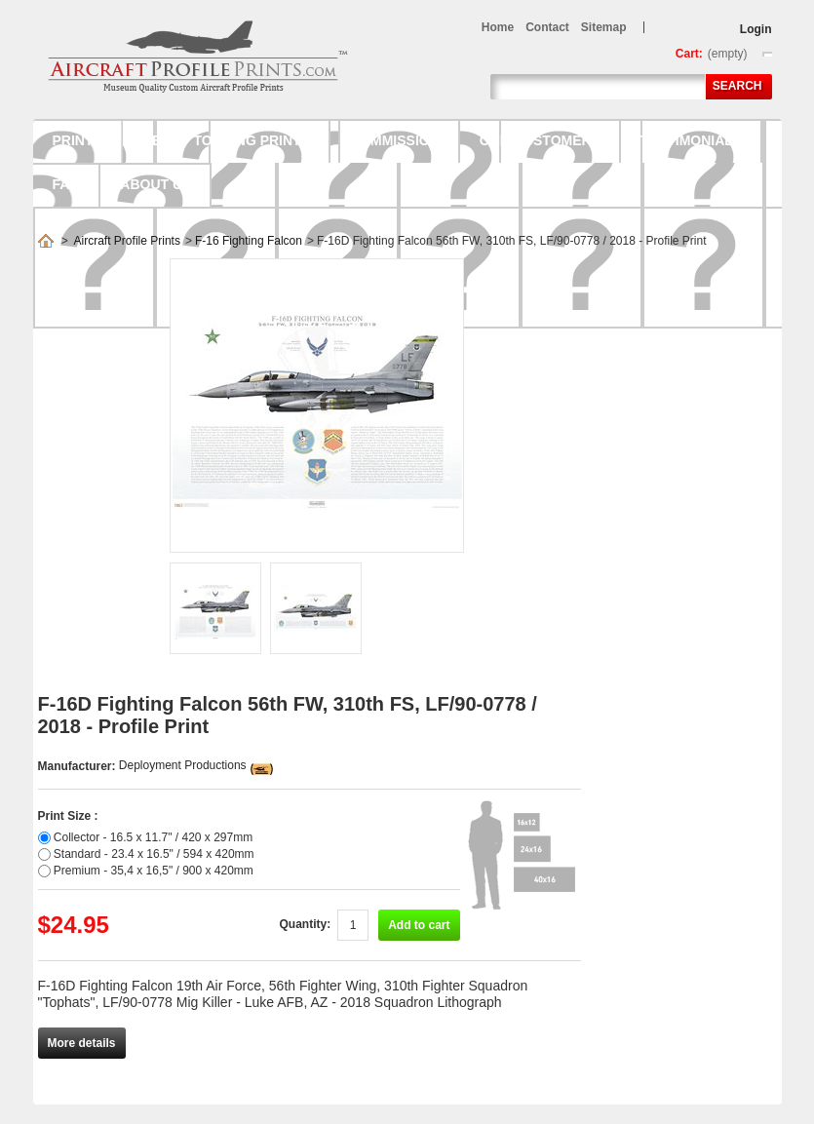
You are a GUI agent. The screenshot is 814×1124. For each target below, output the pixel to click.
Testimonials (691, 140)
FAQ (67, 184)
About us (155, 184)
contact (547, 27)
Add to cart (418, 925)
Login (756, 29)
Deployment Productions (183, 765)
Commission (395, 140)
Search (737, 86)
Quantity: (304, 924)
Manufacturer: (78, 766)
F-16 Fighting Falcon (248, 241)
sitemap (604, 27)
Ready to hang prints (226, 140)
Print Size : (68, 816)
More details (82, 1043)
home (498, 27)
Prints (77, 140)
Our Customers (540, 140)
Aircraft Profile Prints (127, 241)
